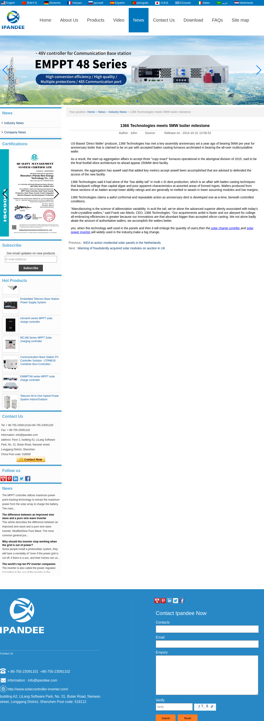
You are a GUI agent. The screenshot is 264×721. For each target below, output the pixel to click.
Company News (15, 132)
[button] (127, 101)
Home (45, 20)
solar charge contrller (225, 228)
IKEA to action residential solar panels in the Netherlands (122, 242)
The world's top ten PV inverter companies (28, 565)
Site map (240, 20)
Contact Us (164, 20)
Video (119, 20)
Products (95, 20)
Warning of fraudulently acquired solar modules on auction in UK (121, 248)
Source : (151, 133)
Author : (124, 133)
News (138, 20)
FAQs (217, 20)
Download (193, 20)
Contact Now (31, 459)
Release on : (173, 133)
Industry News (14, 123)
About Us (69, 20)
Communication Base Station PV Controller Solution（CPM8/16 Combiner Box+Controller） (39, 362)
